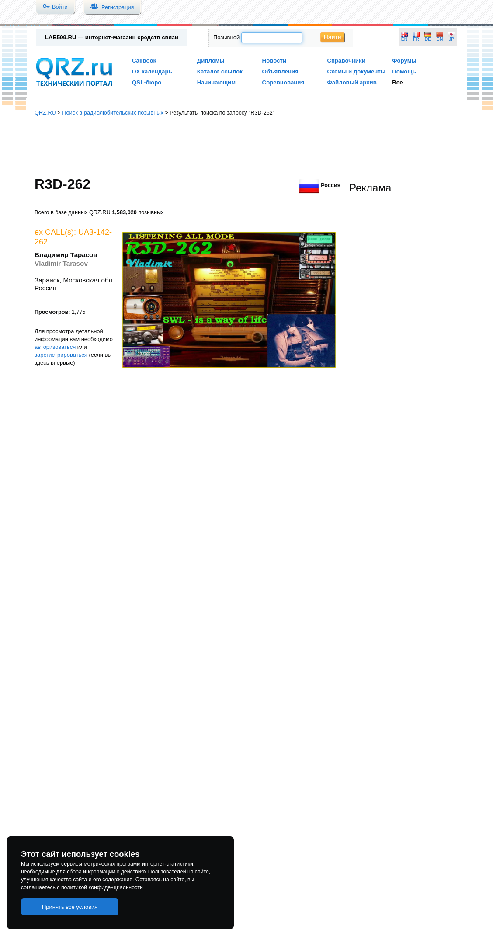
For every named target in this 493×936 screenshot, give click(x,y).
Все (397, 82)
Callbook (144, 60)
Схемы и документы (356, 71)
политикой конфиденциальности (102, 887)
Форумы (404, 60)
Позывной (226, 37)
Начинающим (216, 82)
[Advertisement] (246, 146)
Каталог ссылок (220, 71)
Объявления (280, 71)
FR (416, 39)
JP (451, 39)
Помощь (404, 71)
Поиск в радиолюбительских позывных (112, 112)
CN (440, 39)
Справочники (346, 60)
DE (428, 39)
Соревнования (283, 82)
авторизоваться (55, 347)
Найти (332, 37)
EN (404, 39)
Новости (274, 60)
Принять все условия (70, 907)
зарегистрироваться (61, 354)
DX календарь (152, 71)
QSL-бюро (146, 82)
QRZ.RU (45, 112)
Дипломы (211, 60)
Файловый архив (351, 82)
